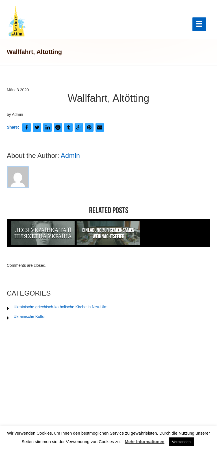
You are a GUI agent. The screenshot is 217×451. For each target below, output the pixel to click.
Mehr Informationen (144, 441)
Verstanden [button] (181, 442)
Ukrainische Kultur (30, 316)
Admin (70, 155)
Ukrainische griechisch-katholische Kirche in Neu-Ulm (60, 307)
